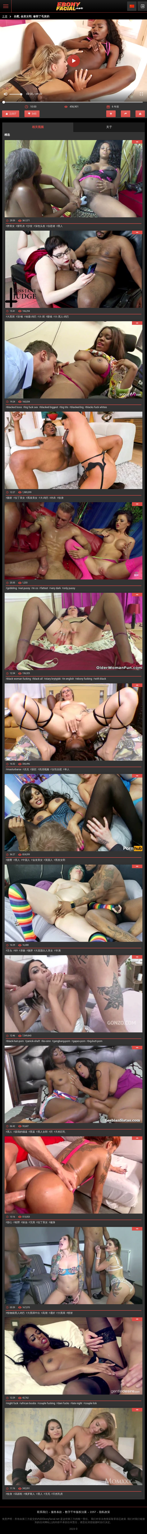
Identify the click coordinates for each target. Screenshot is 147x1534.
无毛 (47, 1493)
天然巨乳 (60, 1131)
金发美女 (38, 860)
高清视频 (44, 769)
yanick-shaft (33, 1041)
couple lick (91, 1403)
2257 (93, 1512)
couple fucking (47, 1403)
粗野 (17, 1222)
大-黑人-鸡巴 (62, 316)
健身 (52, 1222)
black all (38, 678)
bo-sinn (47, 1041)
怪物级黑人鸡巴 (16, 1312)
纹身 (61, 497)
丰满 (58, 950)
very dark (56, 588)
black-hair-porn (15, 1041)
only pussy (69, 588)
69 (16, 950)
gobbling (12, 588)
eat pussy (24, 588)
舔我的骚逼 (21, 1131)
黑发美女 (32, 497)
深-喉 (20, 316)
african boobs (28, 1403)
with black (100, 678)
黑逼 (32, 1131)
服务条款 (56, 1512)
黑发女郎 (60, 860)
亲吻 (22, 950)
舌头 (9, 950)
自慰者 (51, 226)
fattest (44, 588)
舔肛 (34, 769)
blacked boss (14, 407)
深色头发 (40, 226)
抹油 (24, 1222)
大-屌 (42, 316)
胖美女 (11, 226)
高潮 (44, 1312)
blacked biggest (49, 407)
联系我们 (42, 1512)
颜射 (9, 497)
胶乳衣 (21, 226)
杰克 (26, 769)
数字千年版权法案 (76, 1512)
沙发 (29, 226)
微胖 (30, 950)
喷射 (70, 1312)
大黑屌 (11, 316)
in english (68, 678)
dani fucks (63, 1403)
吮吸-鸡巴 (31, 316)
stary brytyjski (53, 678)
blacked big (77, 407)
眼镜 (49, 316)
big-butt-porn (95, 1041)
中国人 (26, 860)
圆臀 (9, 860)
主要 (5, 16)
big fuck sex (31, 407)
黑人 (60, 226)
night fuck (12, 1403)
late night (77, 1403)
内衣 (53, 497)
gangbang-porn (61, 1041)
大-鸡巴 (44, 497)
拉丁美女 (20, 497)
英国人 (49, 860)
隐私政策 (104, 1512)
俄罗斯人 (30, 1493)
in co (35, 588)
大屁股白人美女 (44, 950)
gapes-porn (79, 1041)
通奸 (52, 1312)
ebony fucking (84, 678)
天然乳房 (58, 1493)
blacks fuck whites (96, 407)
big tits (64, 407)
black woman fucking (19, 678)
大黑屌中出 (33, 1312)
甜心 (9, 1222)
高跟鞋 (18, 1493)
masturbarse (14, 769)
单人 (66, 769)
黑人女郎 (43, 1131)
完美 (32, 1222)
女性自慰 (57, 769)
